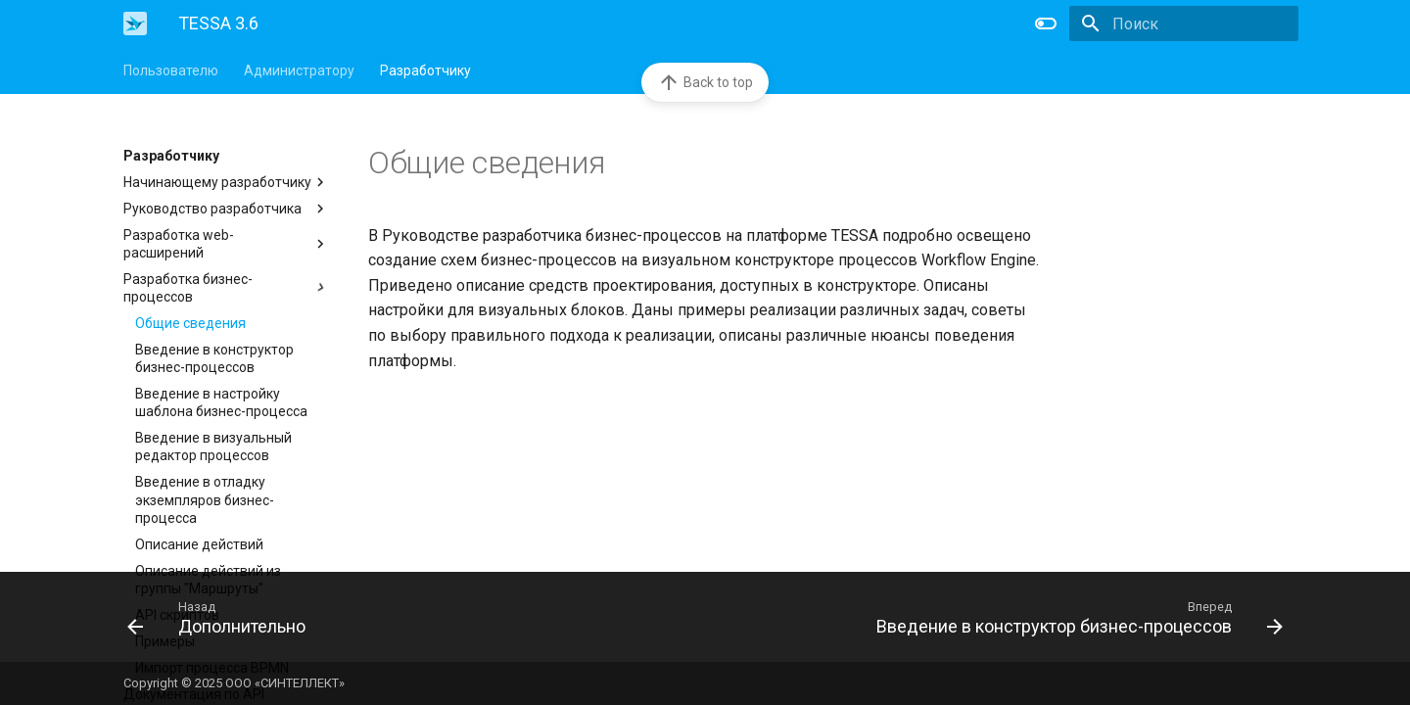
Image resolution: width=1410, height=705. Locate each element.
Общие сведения (190, 323)
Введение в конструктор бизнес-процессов (214, 358)
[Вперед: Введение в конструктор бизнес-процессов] (1001, 617)
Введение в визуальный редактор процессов (213, 446)
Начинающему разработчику (226, 182)
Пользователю (170, 70)
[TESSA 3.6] (135, 23)
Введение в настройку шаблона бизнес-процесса (221, 402)
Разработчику (425, 70)
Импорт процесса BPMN (212, 668)
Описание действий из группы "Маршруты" (208, 579)
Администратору (299, 70)
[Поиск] (1183, 23)
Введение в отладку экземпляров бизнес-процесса (204, 499)
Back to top (705, 82)
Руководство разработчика (226, 208)
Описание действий (199, 544)
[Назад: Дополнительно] (408, 617)
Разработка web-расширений (226, 243)
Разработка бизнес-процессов (226, 288)
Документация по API (193, 694)
